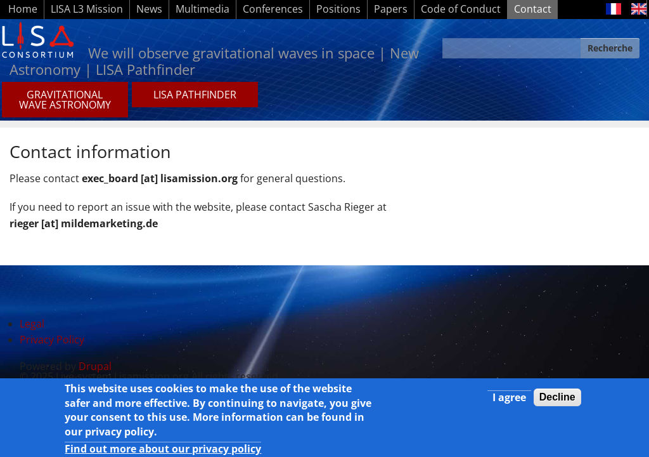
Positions (338, 9)
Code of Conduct (461, 9)
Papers (391, 9)
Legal (32, 324)
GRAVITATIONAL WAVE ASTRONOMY (65, 100)
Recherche (610, 48)
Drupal (95, 366)
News (149, 9)
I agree (509, 399)
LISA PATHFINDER (194, 95)
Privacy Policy (52, 340)
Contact (532, 9)
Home (22, 9)
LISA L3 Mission (87, 9)
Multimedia (202, 9)
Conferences (273, 9)
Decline (557, 399)
